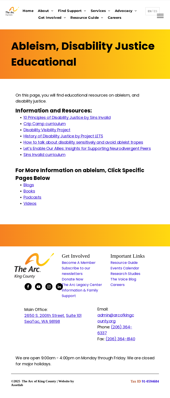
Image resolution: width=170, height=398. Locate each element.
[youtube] (38, 287)
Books (29, 191)
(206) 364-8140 (120, 339)
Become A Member (79, 262)
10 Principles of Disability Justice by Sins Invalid (67, 117)
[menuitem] (28, 10)
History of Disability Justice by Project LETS (63, 136)
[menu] (160, 16)
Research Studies (125, 273)
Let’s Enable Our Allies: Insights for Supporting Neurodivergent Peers (87, 148)
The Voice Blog (123, 279)
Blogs (28, 185)
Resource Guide (124, 262)
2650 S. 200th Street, (44, 315)
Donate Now (72, 279)
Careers (117, 284)
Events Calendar (124, 268)
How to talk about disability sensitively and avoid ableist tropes (83, 142)
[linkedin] (59, 287)
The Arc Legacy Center (82, 284)
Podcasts (32, 197)
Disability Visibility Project (46, 130)
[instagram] (48, 287)
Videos (30, 203)
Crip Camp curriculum (44, 123)
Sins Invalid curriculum (44, 154)
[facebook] (28, 287)
